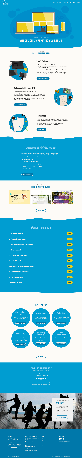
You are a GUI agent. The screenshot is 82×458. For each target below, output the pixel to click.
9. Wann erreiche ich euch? (16, 277)
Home (54, 2)
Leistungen (59, 2)
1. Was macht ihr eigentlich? (16, 233)
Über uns (66, 2)
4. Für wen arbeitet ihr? (15, 250)
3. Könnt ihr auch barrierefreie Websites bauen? (21, 244)
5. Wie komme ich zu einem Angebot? (18, 255)
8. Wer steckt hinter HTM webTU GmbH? (19, 272)
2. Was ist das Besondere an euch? (17, 239)
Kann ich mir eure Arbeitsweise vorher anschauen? (21, 266)
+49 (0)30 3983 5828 (17, 444)
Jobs (70, 2)
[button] (40, 206)
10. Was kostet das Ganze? (15, 282)
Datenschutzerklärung (65, 456)
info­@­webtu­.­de (14, 447)
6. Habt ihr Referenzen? (15, 261)
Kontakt (78, 2)
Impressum (57, 456)
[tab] (41, 233)
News (74, 2)
